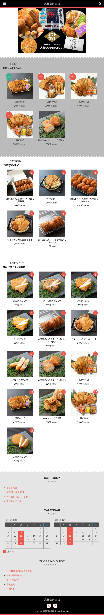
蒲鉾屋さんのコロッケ (17, 497)
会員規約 (10, 584)
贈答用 (9, 492)
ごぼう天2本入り (20, 380)
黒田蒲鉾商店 (52, 3)
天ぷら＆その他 (13, 501)
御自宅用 (19, 492)
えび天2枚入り (20, 301)
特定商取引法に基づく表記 (19, 571)
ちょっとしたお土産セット (20, 240)
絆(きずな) (52, 102)
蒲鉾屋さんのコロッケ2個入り (52, 140)
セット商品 (11, 488)
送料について (12, 580)
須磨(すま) (20, 102)
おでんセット (52, 199)
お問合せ (10, 589)
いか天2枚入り (84, 301)
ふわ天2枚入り (20, 457)
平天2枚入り (20, 339)
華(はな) (20, 140)
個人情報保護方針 (14, 575)
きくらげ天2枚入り (52, 301)
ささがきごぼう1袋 (52, 418)
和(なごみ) (84, 102)
